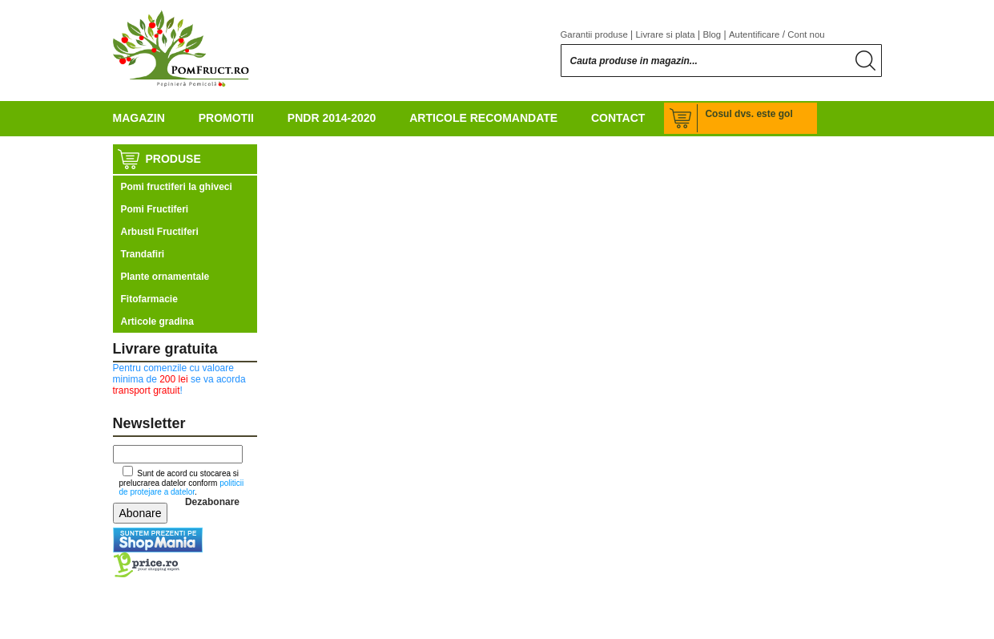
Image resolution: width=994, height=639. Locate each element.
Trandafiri (143, 254)
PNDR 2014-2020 (332, 117)
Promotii (226, 117)
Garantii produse (594, 34)
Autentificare (754, 34)
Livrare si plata (665, 34)
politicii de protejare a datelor (181, 487)
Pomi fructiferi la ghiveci (176, 186)
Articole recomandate (483, 117)
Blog (711, 34)
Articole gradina (157, 321)
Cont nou (805, 34)
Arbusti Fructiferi (160, 231)
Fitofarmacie (149, 299)
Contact (618, 117)
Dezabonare (212, 502)
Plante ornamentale (165, 276)
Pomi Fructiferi (155, 209)
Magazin (139, 117)
